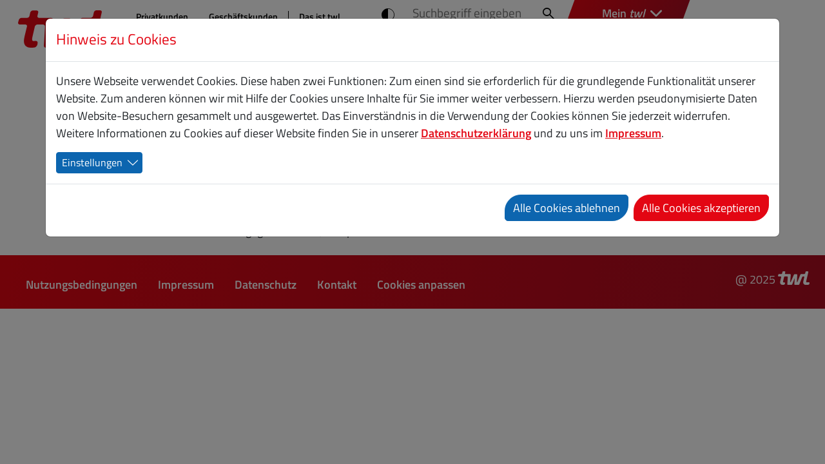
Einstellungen (92, 162)
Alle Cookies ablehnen (566, 208)
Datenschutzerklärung (476, 133)
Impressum (633, 133)
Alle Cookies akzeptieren (701, 208)
